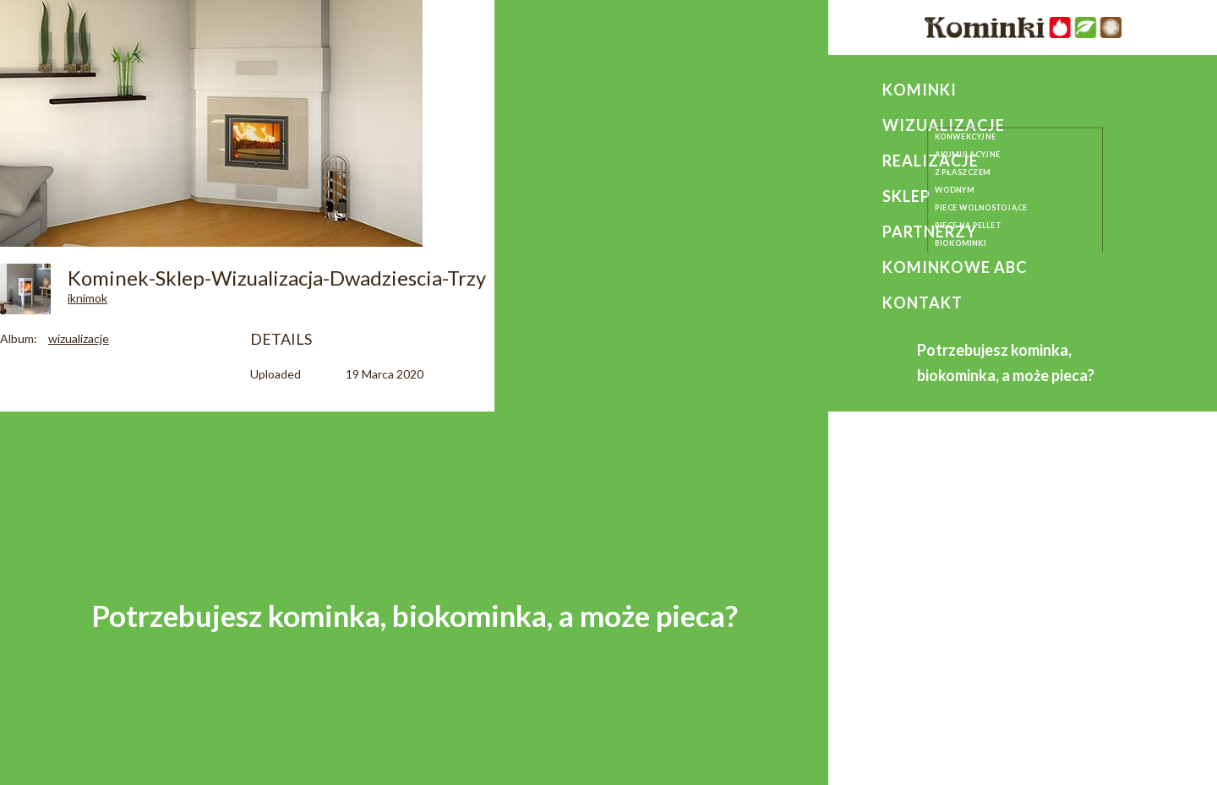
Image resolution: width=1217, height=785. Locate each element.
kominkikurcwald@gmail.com (1028, 636)
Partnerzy (929, 231)
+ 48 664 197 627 (983, 611)
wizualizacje (78, 338)
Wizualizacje (943, 125)
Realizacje (930, 160)
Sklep (906, 196)
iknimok (87, 298)
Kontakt (922, 302)
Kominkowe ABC (954, 267)
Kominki (919, 89)
